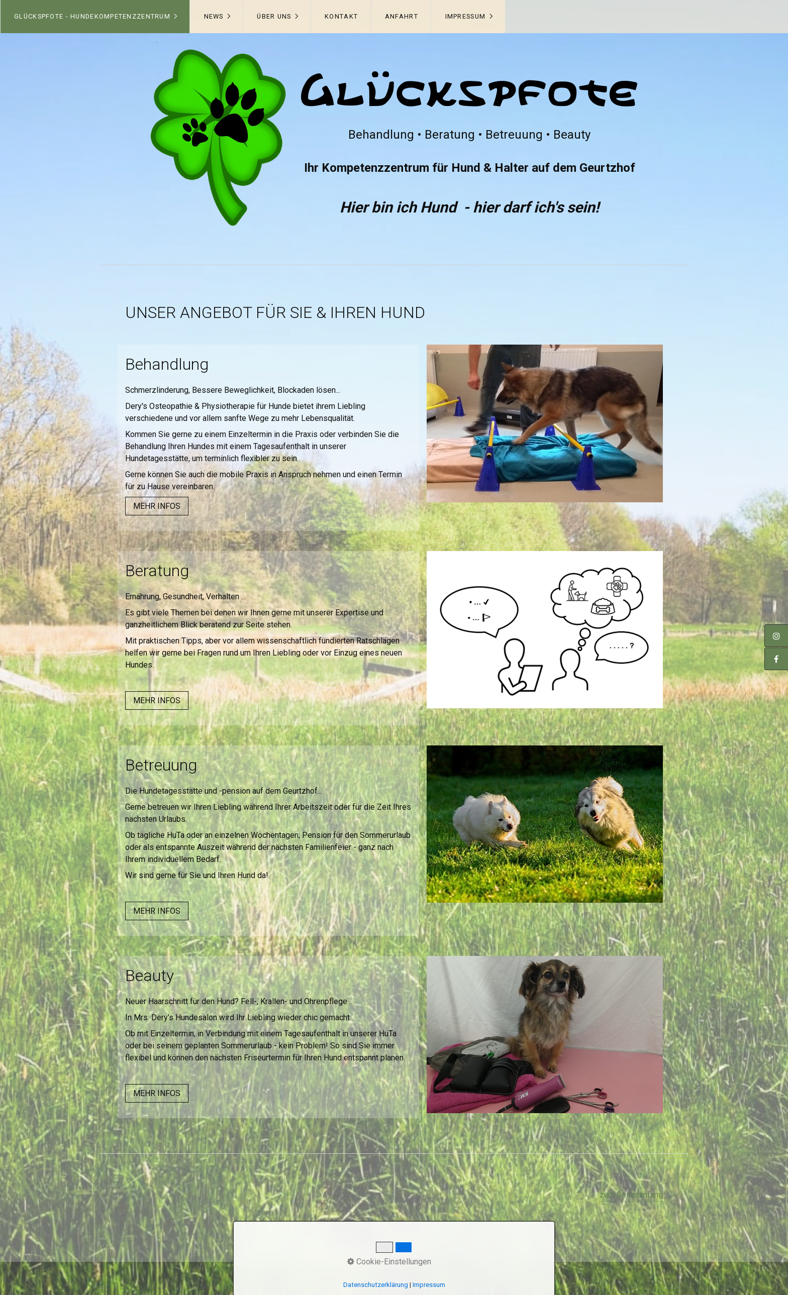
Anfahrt (401, 16)
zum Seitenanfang (631, 1195)
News (214, 16)
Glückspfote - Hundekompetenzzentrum (92, 16)
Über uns (274, 16)
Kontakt (341, 16)
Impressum (465, 16)
